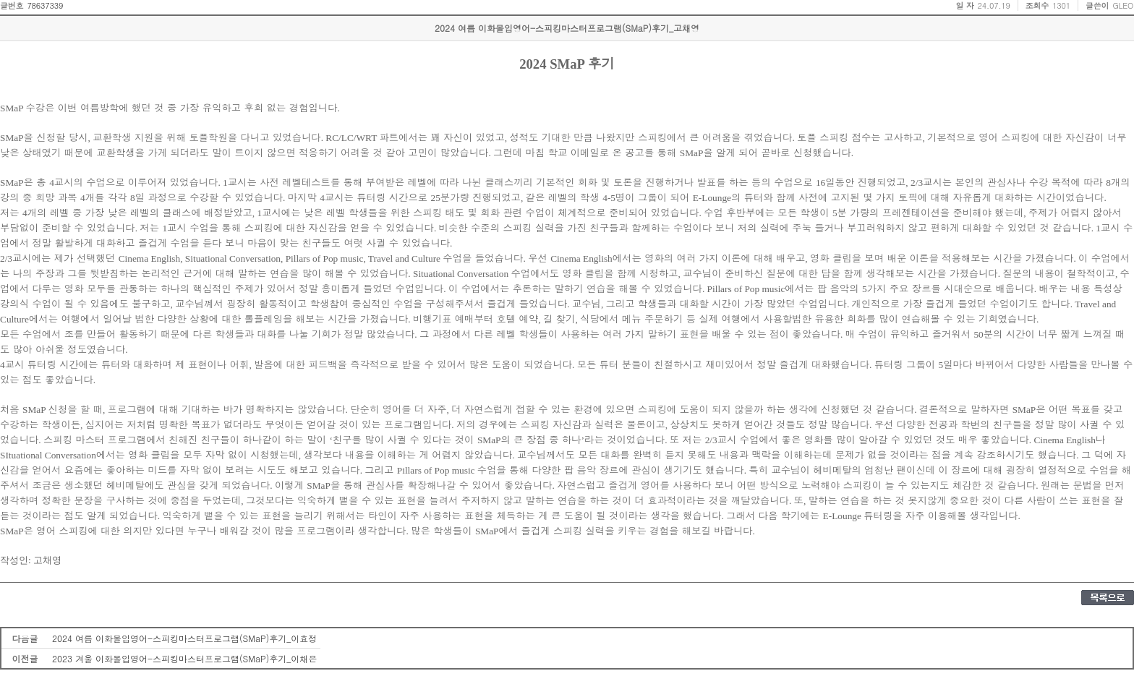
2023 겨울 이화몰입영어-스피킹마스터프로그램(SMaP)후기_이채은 (184, 658)
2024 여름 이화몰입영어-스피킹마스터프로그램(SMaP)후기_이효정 (184, 638)
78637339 (45, 5)
